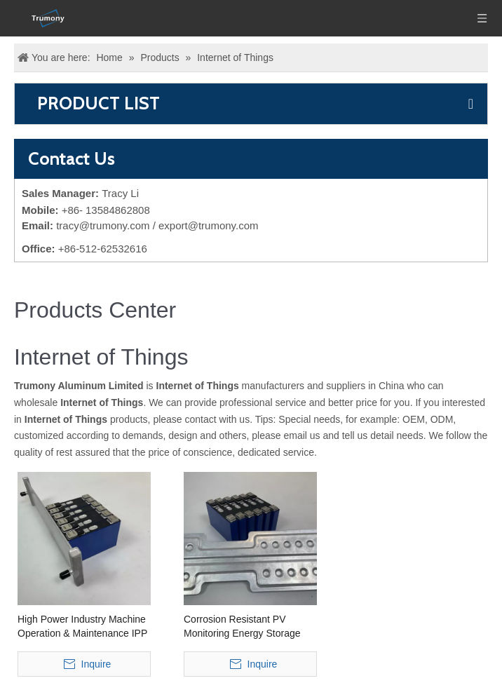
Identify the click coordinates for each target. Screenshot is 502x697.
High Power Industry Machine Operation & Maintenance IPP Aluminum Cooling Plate (82, 627)
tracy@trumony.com (102, 225)
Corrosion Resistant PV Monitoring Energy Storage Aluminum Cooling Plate (242, 627)
